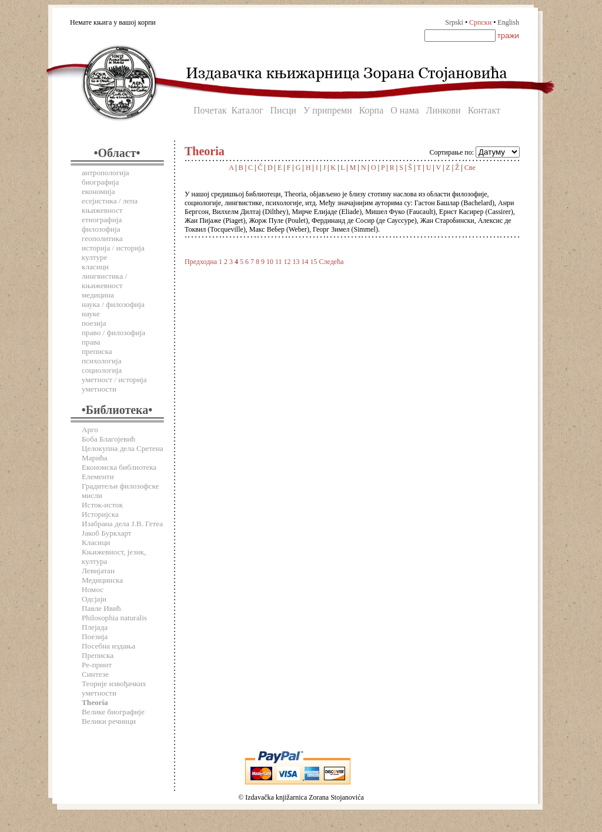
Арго (90, 429)
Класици (96, 542)
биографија (100, 182)
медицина (98, 294)
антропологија (105, 172)
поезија (94, 323)
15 (313, 262)
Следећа (331, 262)
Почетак (209, 110)
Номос (92, 589)
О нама (404, 110)
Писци (283, 110)
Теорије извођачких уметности (114, 688)
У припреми (327, 110)
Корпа (371, 110)
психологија (102, 360)
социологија (102, 370)
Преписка (97, 655)
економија (98, 191)
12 (287, 262)
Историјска (100, 514)
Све (470, 167)
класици (95, 266)
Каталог (247, 110)
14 (305, 262)
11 (278, 262)
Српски (480, 22)
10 (269, 262)
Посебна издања (108, 645)
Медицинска (102, 580)
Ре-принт (97, 664)
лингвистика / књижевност (104, 281)
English (508, 22)
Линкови (443, 110)
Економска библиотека (119, 467)
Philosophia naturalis (114, 617)
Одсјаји (94, 598)
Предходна (201, 262)
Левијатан (98, 570)
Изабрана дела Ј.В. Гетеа (122, 523)
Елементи (98, 476)
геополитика (102, 238)
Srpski (454, 22)
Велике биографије (113, 711)
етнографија (102, 219)
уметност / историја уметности (114, 384)
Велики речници (109, 721)
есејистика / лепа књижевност (110, 205)
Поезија (95, 636)
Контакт (484, 110)
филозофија (101, 229)
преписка (97, 351)
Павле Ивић (101, 608)
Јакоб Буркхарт (107, 533)
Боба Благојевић (108, 439)
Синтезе (95, 674)
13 (296, 262)
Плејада (95, 627)
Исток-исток (102, 504)
